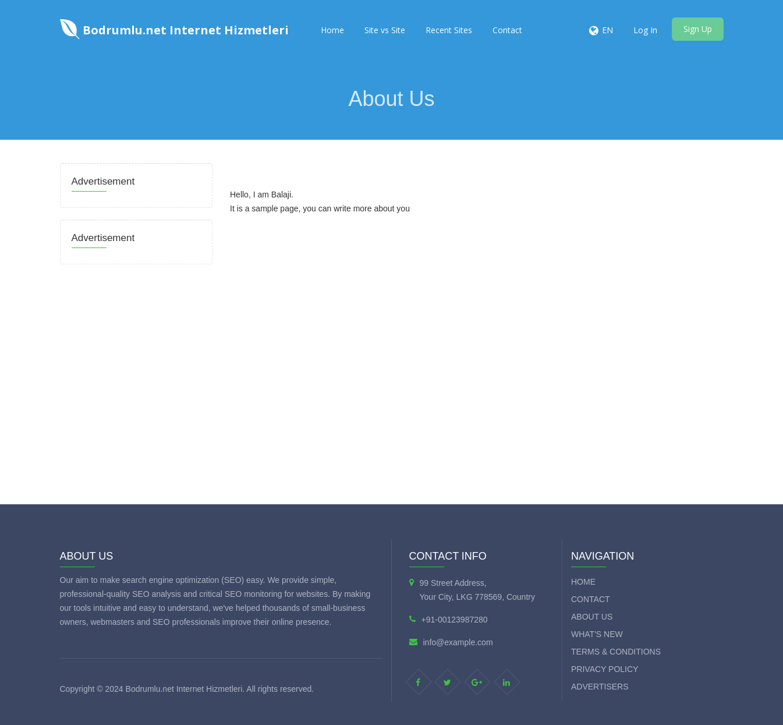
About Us (591, 616)
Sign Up (697, 28)
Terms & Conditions (616, 651)
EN (607, 30)
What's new (597, 634)
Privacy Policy (604, 669)
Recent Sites (449, 30)
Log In (645, 30)
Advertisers (600, 686)
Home (332, 30)
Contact (507, 30)
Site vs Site (384, 30)
